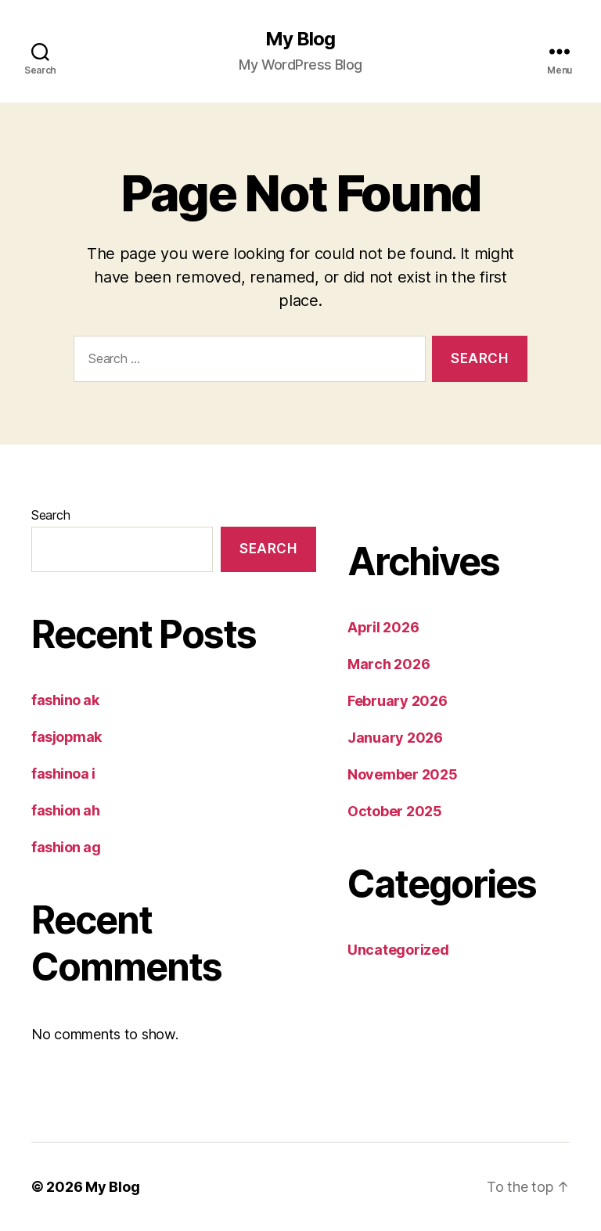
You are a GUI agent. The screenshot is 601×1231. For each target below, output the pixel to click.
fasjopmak (66, 737)
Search (50, 515)
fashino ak (65, 700)
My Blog (300, 39)
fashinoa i (63, 773)
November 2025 (402, 774)
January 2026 (395, 737)
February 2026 (397, 701)
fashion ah (65, 810)
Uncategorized (398, 949)
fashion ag (66, 847)
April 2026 (383, 627)
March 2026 (388, 664)
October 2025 (394, 811)
